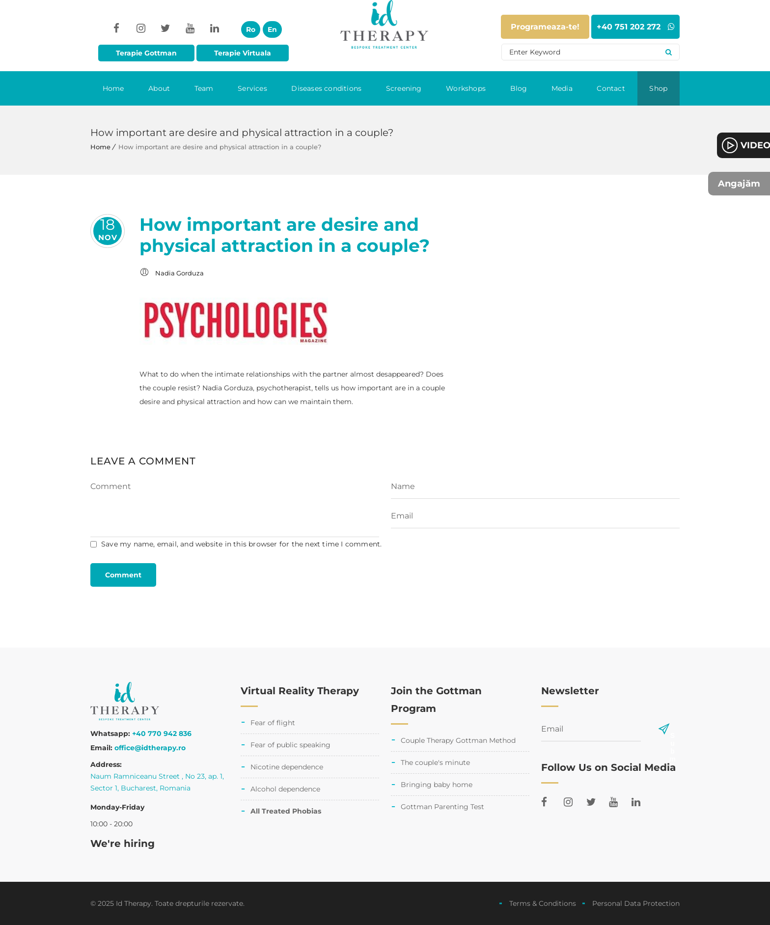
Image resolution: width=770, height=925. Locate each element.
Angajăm (739, 183)
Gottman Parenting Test (442, 806)
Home (113, 88)
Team (204, 88)
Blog (518, 88)
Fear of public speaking (290, 744)
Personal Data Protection (636, 903)
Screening (404, 88)
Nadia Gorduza (179, 273)
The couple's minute (435, 762)
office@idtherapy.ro (150, 747)
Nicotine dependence (286, 766)
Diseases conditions (326, 88)
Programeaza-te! (545, 26)
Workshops (466, 88)
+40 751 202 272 (636, 26)
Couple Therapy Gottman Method (458, 740)
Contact (611, 88)
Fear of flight (272, 722)
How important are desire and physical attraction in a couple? (284, 235)
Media (562, 88)
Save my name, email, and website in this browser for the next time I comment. (241, 544)
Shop (658, 88)
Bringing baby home (436, 784)
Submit (672, 735)
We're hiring (122, 843)
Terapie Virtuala (242, 53)
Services (252, 88)
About (159, 88)
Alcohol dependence (285, 789)
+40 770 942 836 (162, 733)
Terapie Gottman (146, 53)
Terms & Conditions (542, 903)
